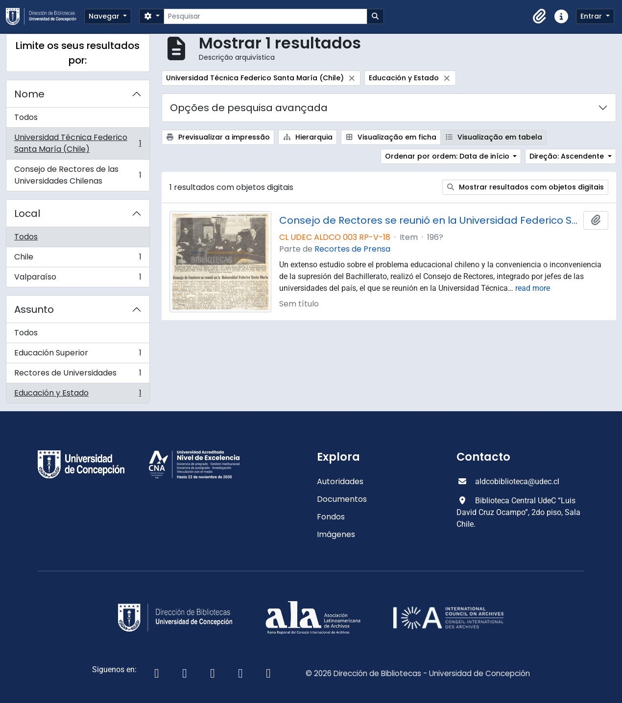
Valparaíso (78, 279)
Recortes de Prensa (352, 249)
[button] (539, 16)
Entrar (592, 16)
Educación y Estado (78, 395)
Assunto (34, 309)
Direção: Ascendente (567, 156)
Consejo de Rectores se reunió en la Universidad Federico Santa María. (429, 220)
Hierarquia (308, 137)
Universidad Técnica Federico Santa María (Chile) (78, 143)
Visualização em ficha (391, 137)
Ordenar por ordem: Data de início (448, 156)
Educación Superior (78, 355)
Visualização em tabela (493, 137)
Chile (78, 259)
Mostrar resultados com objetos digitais (525, 187)
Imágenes (336, 534)
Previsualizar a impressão (218, 137)
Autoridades (340, 481)
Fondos (331, 516)
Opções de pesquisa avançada (249, 108)
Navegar (105, 16)
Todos (26, 117)
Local (27, 213)
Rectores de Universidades (78, 375)
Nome (29, 94)
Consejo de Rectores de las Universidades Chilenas (78, 175)
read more (532, 288)
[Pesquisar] (265, 16)
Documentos (342, 499)
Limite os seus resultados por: (78, 53)
